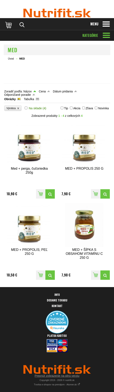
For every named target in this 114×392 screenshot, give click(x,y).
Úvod (11, 58)
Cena (42, 91)
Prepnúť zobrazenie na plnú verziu (57, 375)
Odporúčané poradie (17, 94)
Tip (66, 108)
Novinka (103, 108)
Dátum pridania (63, 91)
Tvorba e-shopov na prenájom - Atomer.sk (57, 384)
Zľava (89, 108)
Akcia (76, 108)
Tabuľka (29, 99)
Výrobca (12, 108)
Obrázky (10, 99)
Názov (27, 91)
